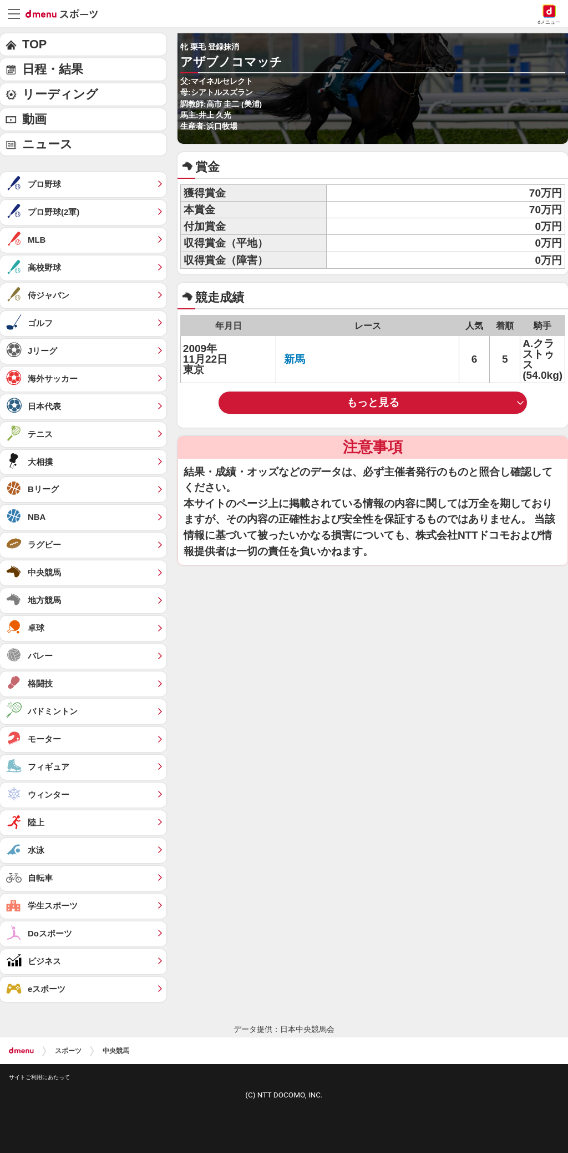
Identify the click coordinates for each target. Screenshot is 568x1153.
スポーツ (68, 1051)
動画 (34, 119)
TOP (34, 44)
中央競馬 (116, 1051)
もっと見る (373, 402)
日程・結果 (52, 69)
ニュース (47, 144)
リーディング (60, 94)
